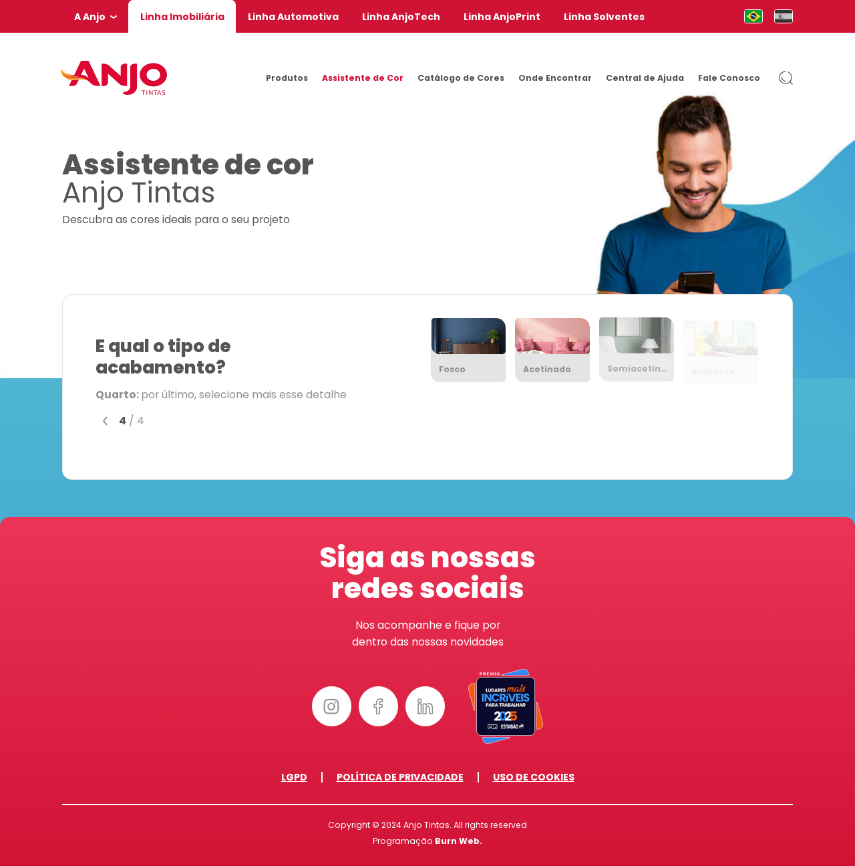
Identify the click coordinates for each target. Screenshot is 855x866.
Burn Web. (458, 841)
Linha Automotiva (293, 16)
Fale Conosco (729, 78)
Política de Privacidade (400, 777)
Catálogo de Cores (460, 78)
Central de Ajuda (645, 78)
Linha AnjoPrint (502, 16)
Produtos (287, 78)
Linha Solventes (604, 16)
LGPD (294, 777)
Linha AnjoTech (401, 16)
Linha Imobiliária (182, 16)
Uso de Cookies (533, 777)
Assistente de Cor (362, 78)
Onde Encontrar (555, 78)
